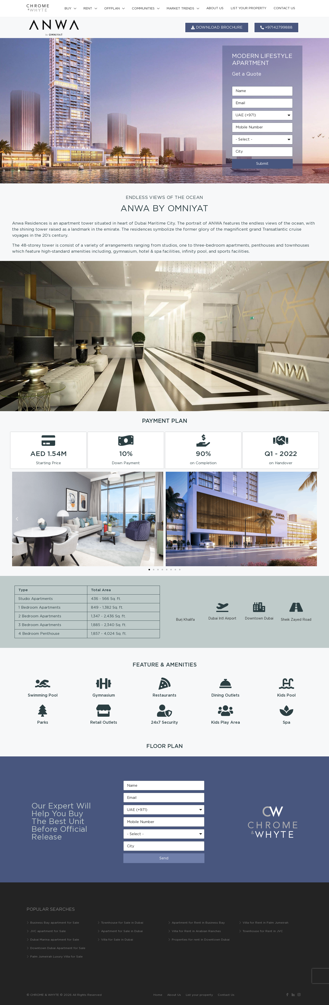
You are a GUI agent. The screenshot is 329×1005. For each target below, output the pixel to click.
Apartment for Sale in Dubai (122, 931)
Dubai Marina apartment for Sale (54, 939)
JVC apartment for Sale (48, 931)
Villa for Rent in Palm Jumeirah (265, 922)
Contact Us (284, 8)
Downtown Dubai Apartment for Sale (57, 948)
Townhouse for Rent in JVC (263, 931)
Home (157, 995)
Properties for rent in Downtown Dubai (201, 939)
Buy (68, 8)
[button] (17, 519)
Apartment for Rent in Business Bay (198, 922)
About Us (215, 8)
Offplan (112, 8)
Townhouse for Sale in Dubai (122, 922)
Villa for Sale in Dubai (117, 939)
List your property (248, 8)
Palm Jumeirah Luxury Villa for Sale (56, 956)
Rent (87, 8)
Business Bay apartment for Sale (54, 922)
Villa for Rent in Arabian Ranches (196, 931)
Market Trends (180, 8)
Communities (143, 8)
